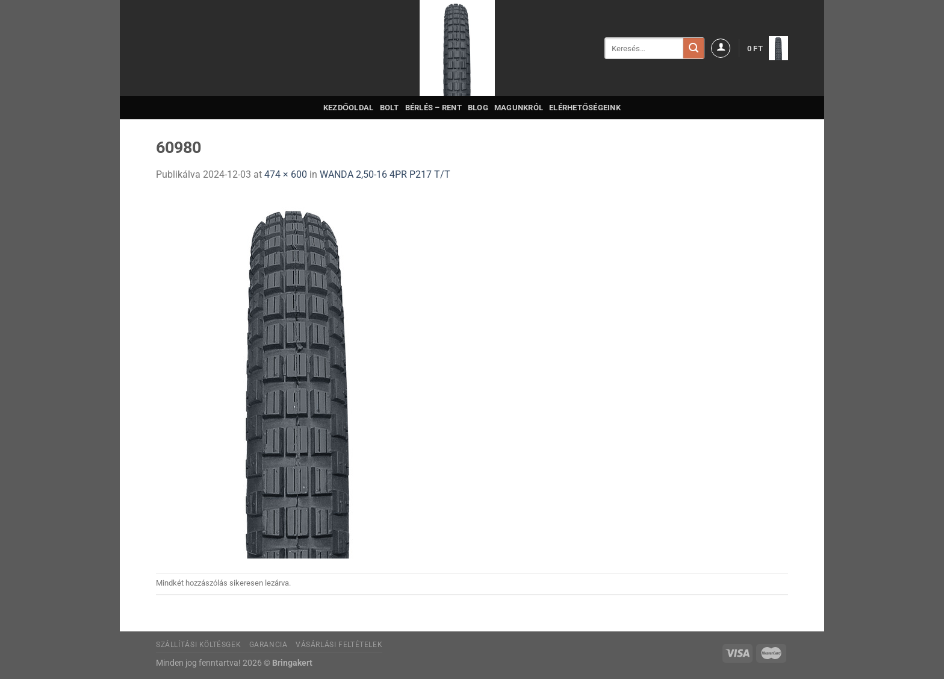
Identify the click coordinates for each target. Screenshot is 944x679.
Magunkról (518, 107)
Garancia (268, 644)
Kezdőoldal (348, 107)
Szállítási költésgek (198, 644)
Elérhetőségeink (585, 107)
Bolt (389, 107)
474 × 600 (285, 174)
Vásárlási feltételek (339, 644)
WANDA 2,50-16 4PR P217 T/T (385, 174)
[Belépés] (720, 48)
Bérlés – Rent (433, 107)
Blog (478, 107)
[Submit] (693, 48)
